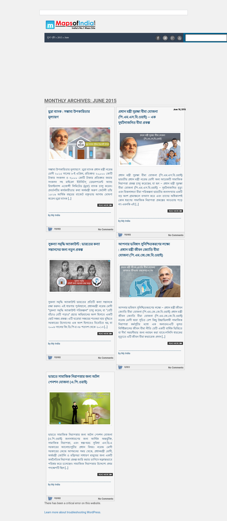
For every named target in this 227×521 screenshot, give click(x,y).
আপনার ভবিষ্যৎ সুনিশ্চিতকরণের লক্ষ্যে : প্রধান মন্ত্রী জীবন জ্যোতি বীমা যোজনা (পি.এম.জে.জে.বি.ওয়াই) (144, 249)
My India (55, 215)
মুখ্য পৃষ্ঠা (51, 37)
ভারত (127, 367)
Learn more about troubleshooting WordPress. (72, 512)
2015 (59, 37)
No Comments (105, 229)
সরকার (57, 229)
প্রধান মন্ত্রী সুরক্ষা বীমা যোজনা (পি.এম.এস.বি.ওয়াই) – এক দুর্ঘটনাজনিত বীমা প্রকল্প (138, 117)
